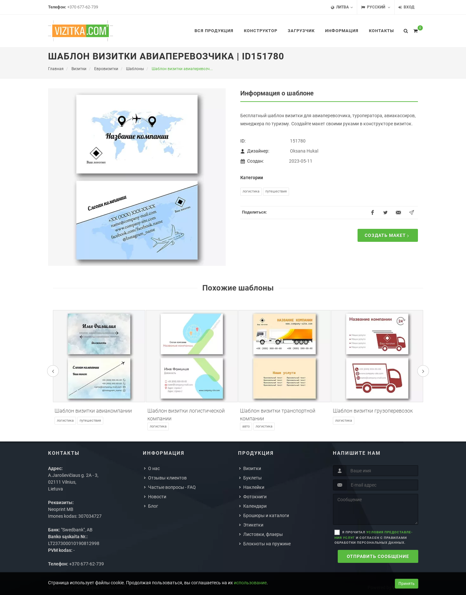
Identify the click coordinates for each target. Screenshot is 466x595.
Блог (153, 506)
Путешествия (276, 191)
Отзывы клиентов (167, 477)
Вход (406, 7)
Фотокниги (255, 496)
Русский (375, 7)
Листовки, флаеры (263, 534)
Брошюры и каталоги (266, 515)
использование (250, 582)
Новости (157, 496)
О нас (154, 468)
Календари (255, 506)
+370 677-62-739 (82, 7)
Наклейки (253, 487)
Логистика (251, 191)
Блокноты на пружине (267, 543)
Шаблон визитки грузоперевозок (373, 411)
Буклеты (252, 477)
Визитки (252, 468)
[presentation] (53, 371)
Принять (406, 583)
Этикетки (253, 524)
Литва (342, 7)
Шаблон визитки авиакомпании (93, 411)
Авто (246, 426)
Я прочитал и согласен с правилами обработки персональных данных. (373, 537)
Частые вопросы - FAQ (172, 487)
